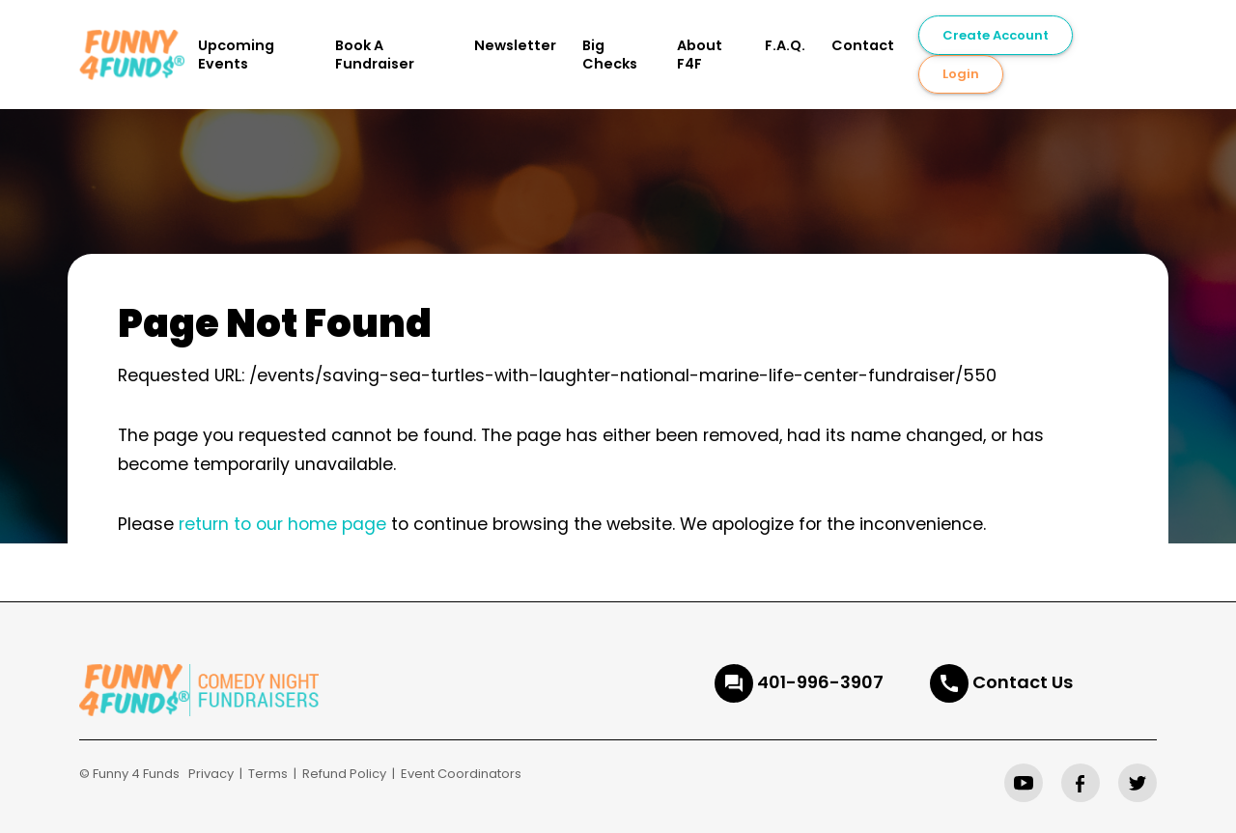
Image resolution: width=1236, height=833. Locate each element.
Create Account (995, 35)
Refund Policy (344, 773)
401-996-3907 (820, 682)
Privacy (211, 773)
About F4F (699, 54)
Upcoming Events (236, 54)
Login (960, 74)
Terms (268, 773)
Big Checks (609, 54)
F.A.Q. (785, 45)
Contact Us (1022, 682)
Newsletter (515, 45)
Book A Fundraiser (374, 54)
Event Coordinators (461, 773)
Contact (862, 45)
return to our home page (282, 524)
